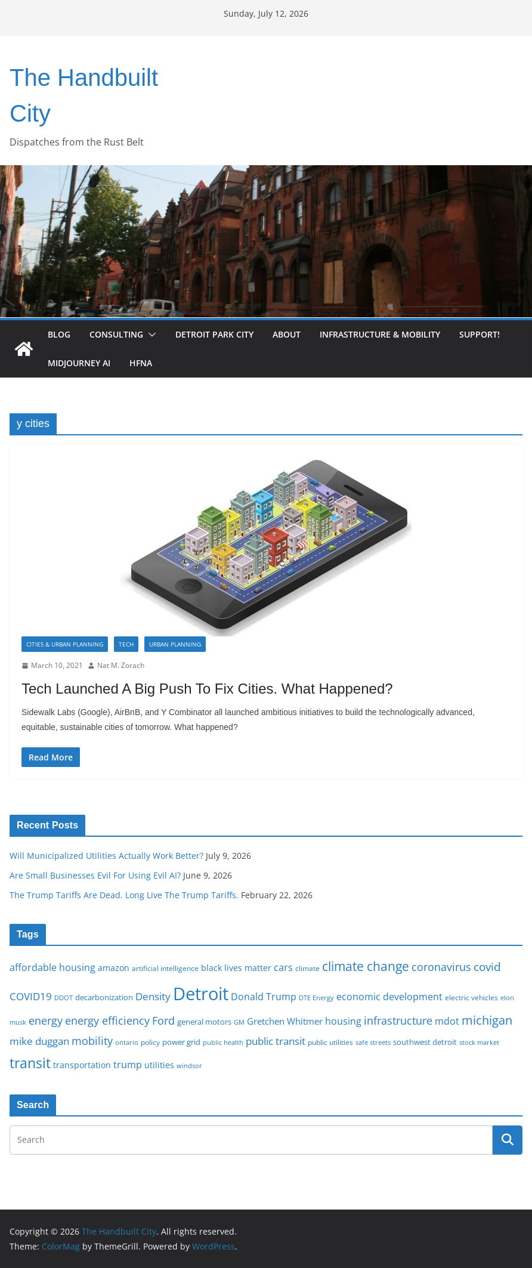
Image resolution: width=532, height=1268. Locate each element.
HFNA (140, 363)
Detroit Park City (214, 334)
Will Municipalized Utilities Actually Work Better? (106, 855)
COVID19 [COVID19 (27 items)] (31, 996)
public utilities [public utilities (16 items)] (330, 1042)
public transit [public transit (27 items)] (275, 1041)
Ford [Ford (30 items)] (163, 1020)
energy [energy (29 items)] (46, 1020)
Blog (59, 334)
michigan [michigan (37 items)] (487, 1020)
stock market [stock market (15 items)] (479, 1042)
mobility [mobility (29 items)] (92, 1041)
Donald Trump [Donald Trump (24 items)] (263, 996)
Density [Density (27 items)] (153, 996)
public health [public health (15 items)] (223, 1042)
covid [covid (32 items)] (487, 967)
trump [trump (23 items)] (127, 1064)
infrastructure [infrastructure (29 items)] (398, 1020)
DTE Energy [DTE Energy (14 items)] (316, 998)
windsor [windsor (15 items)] (189, 1065)
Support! (479, 334)
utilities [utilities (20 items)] (159, 1065)
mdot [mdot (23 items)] (447, 1021)
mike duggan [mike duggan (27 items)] (39, 1041)
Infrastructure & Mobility (380, 334)
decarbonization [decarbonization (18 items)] (104, 997)
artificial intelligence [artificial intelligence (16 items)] (165, 968)
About (287, 334)
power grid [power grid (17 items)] (181, 1042)
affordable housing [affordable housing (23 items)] (52, 967)
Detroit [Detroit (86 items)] (200, 994)
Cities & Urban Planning (64, 644)
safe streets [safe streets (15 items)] (373, 1042)
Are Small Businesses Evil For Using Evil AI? (95, 875)
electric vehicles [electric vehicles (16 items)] (471, 997)
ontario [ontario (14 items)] (126, 1042)
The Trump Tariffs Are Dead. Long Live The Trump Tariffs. (124, 895)
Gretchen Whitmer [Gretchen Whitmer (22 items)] (285, 1021)
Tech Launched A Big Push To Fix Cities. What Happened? (207, 689)
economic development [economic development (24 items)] (389, 996)
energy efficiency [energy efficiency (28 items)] (107, 1020)
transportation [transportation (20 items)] (82, 1065)
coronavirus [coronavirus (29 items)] (441, 967)
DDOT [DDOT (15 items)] (63, 997)
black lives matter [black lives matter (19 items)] (236, 967)
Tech (126, 644)
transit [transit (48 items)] (30, 1062)
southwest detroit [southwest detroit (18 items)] (425, 1042)
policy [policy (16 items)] (150, 1042)
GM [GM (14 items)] (239, 1022)
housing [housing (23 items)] (343, 1021)
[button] (149, 334)
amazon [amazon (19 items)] (113, 967)
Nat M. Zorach (120, 665)
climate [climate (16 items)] (307, 968)
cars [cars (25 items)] (283, 967)
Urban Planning (175, 644)
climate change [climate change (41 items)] (365, 966)
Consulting (116, 334)
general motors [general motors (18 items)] (204, 1021)
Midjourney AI (79, 363)
